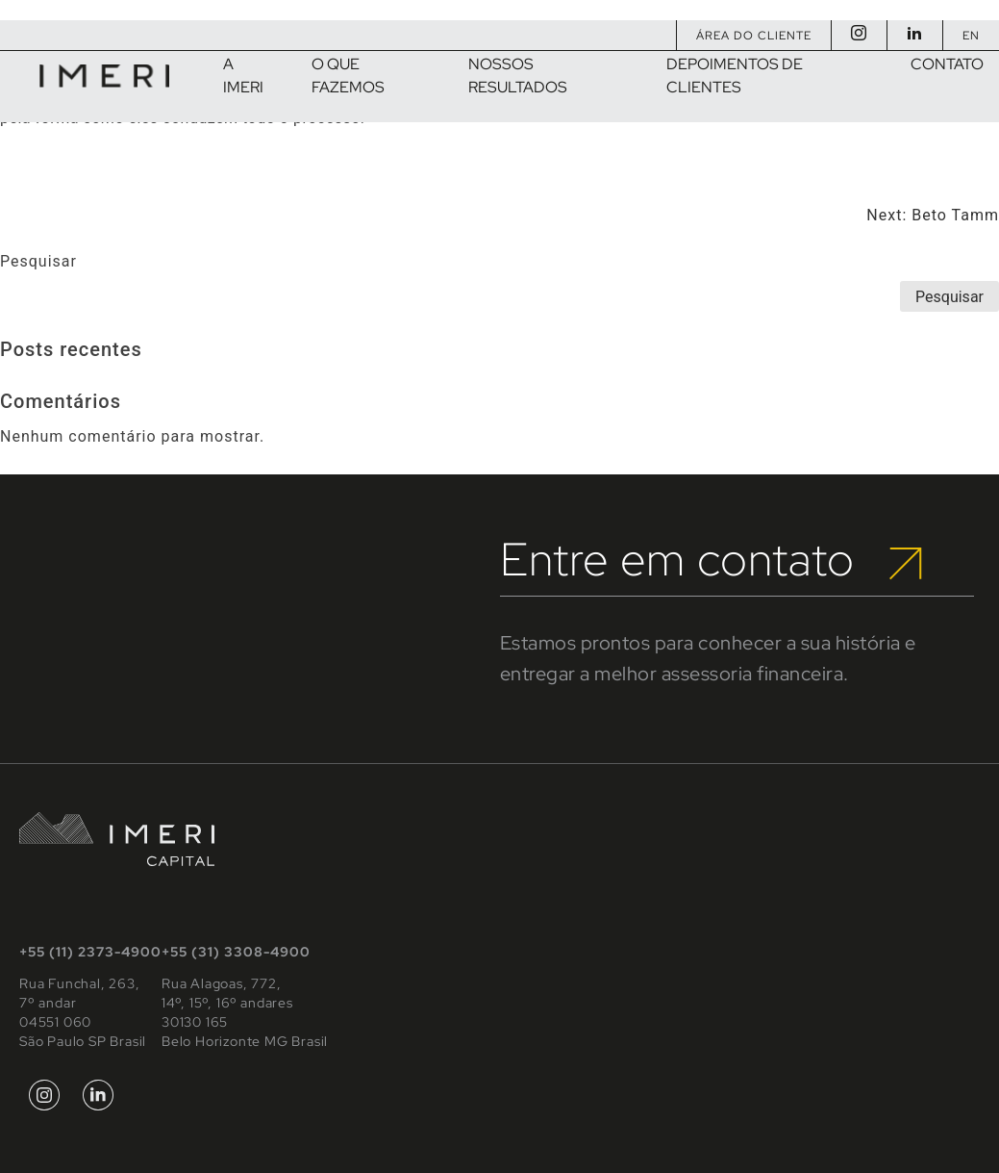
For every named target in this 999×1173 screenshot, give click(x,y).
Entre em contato (711, 559)
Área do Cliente (754, 35)
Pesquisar (38, 261)
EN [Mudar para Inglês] (971, 35)
